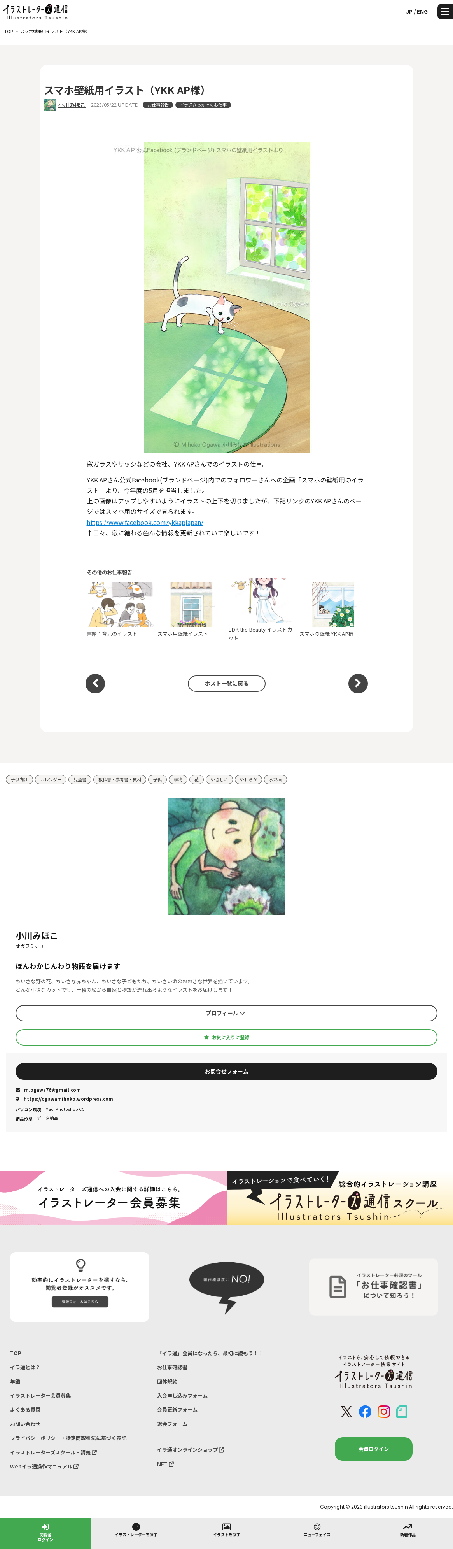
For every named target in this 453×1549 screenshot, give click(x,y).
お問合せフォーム (226, 1071)
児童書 (79, 779)
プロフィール (225, 1013)
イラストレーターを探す (136, 1529)
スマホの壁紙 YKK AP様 (333, 609)
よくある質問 (25, 1409)
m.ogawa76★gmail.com (48, 1090)
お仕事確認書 (172, 1367)
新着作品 (408, 1529)
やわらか (248, 779)
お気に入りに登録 (226, 1037)
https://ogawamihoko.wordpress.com (64, 1099)
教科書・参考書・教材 (119, 779)
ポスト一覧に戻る (226, 683)
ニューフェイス (317, 1529)
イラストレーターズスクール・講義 (53, 1452)
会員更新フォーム (177, 1409)
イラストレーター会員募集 (40, 1395)
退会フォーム (172, 1424)
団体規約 (167, 1381)
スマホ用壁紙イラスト (191, 609)
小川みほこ (72, 105)
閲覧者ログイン (45, 1532)
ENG (422, 11)
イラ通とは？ (25, 1367)
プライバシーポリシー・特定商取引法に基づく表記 (68, 1438)
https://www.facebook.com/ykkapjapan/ (145, 522)
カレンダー (50, 779)
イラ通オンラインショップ (190, 1449)
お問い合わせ (25, 1424)
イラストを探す (226, 1529)
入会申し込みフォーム (182, 1395)
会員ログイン (374, 1449)
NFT (165, 1464)
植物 (178, 779)
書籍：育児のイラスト (120, 609)
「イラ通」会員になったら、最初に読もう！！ (210, 1353)
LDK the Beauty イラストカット (262, 610)
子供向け (19, 779)
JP (409, 11)
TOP (15, 1353)
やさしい (219, 779)
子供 (157, 779)
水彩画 (275, 779)
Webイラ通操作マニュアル (44, 1466)
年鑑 (15, 1381)
